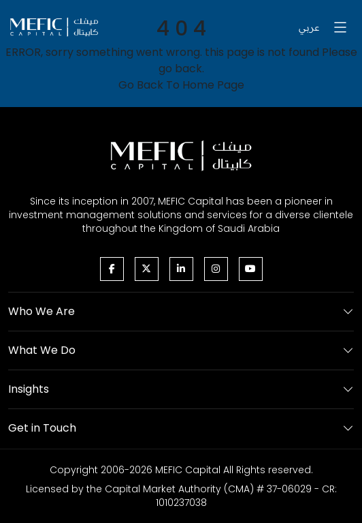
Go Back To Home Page (181, 85)
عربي (309, 27)
